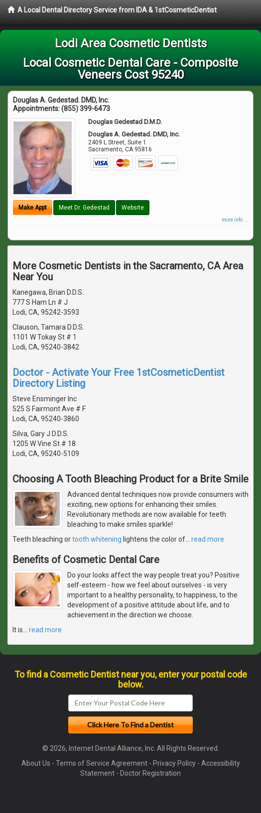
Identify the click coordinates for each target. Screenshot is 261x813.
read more (207, 539)
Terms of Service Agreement (101, 763)
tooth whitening (97, 539)
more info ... (235, 220)
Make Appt (32, 207)
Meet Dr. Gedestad (84, 207)
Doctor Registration (150, 773)
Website (133, 207)
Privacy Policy (174, 763)
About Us (35, 763)
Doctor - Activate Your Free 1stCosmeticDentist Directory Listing (118, 377)
